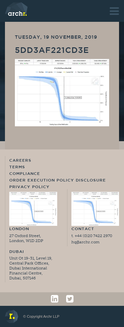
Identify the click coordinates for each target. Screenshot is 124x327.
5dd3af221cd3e (52, 51)
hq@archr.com (85, 242)
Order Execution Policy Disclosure (57, 181)
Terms (17, 167)
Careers (20, 161)
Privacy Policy (29, 187)
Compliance (24, 174)
